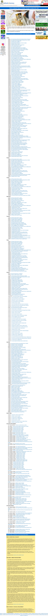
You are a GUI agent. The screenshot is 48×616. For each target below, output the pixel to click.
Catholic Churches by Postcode (8, 614)
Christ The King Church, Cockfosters (17, 60)
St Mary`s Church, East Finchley (16, 53)
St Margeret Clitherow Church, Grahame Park (18, 63)
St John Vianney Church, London (16, 45)
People (30, 613)
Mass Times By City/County (25, 614)
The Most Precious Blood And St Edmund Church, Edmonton (21, 39)
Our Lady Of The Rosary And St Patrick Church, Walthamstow (21, 59)
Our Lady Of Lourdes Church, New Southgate (18, 47)
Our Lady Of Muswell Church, (16, 46)
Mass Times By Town (17, 614)
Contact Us (26, 615)
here (1, 53)
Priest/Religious (25, 613)
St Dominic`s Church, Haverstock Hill (17, 52)
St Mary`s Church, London (15, 51)
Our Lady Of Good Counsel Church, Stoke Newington (19, 56)
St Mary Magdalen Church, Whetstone (17, 58)
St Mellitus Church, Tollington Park (17, 109)
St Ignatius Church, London (15, 43)
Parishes (12, 613)
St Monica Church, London (15, 41)
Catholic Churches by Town (36, 613)
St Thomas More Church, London (16, 67)
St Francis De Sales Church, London (16, 57)
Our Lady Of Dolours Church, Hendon (18, 81)
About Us (21, 615)
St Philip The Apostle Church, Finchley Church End (19, 71)
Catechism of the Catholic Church (18, 604)
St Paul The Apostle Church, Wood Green (17, 44)
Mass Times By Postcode (34, 614)
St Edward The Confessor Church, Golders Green (19, 62)
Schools (21, 613)
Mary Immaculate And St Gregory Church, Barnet (19, 55)
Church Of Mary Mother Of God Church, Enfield (18, 42)
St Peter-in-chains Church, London (16, 74)
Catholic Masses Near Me (43, 614)
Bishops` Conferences (3, 613)
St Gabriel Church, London (15, 70)
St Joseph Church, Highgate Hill (17, 84)
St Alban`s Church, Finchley (15, 61)
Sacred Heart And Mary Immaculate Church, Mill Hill (19, 49)
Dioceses (9, 613)
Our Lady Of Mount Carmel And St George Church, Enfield (20, 40)
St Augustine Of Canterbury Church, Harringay (19, 88)
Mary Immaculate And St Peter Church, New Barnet (19, 72)
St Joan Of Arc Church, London (16, 64)
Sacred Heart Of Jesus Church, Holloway (17, 50)
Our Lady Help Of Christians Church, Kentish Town (19, 48)
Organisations (17, 613)
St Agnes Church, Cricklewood (16, 54)
